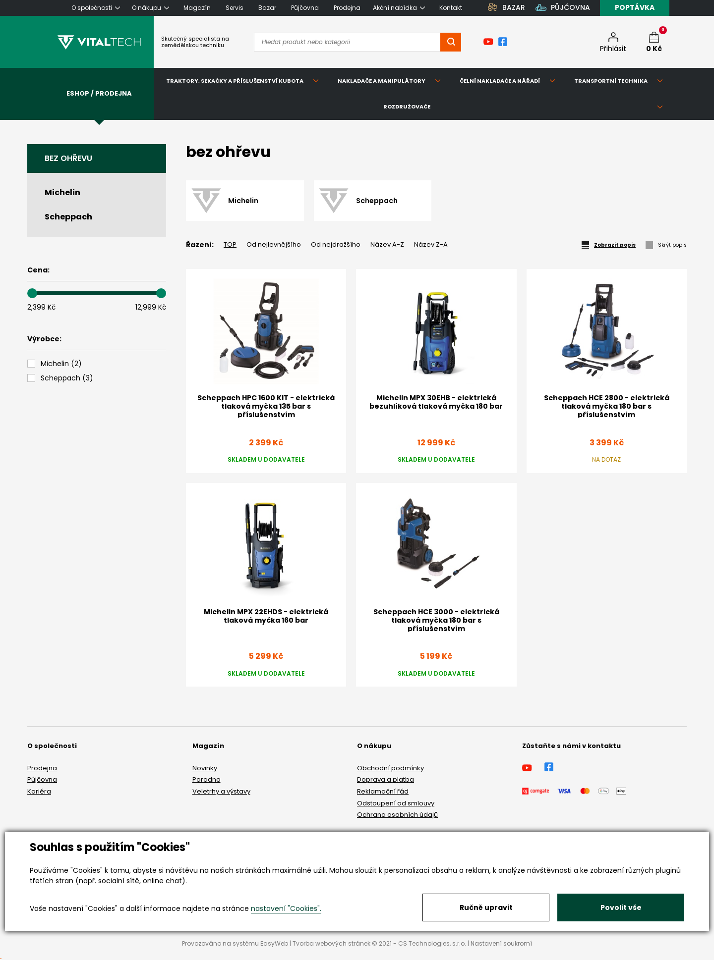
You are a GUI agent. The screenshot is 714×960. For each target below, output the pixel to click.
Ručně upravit (486, 907)
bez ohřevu (68, 158)
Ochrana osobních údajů (397, 814)
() (61, 364)
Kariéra (39, 791)
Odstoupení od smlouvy (395, 803)
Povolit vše (621, 907)
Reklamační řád (383, 791)
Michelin (62, 192)
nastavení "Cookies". (286, 908)
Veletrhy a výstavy (221, 791)
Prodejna (42, 768)
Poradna (206, 779)
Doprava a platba (385, 779)
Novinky (204, 768)
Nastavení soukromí (501, 943)
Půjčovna (42, 779)
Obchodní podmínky (390, 768)
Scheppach (68, 216)
